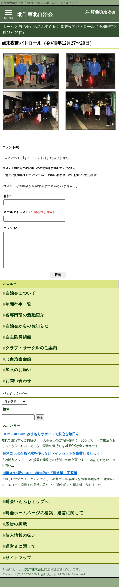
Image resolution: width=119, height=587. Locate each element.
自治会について (20, 302)
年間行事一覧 (18, 313)
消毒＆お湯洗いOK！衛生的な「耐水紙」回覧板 (40, 482)
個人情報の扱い (20, 544)
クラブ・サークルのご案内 (31, 357)
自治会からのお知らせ (37, 26)
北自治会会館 (18, 368)
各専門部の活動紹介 (24, 324)
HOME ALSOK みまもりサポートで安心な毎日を (41, 443)
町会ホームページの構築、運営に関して (44, 522)
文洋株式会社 (34, 578)
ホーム (8, 26)
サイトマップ (18, 567)
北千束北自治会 (35, 14)
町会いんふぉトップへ (27, 511)
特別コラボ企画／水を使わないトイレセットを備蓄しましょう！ (53, 463)
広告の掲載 (16, 533)
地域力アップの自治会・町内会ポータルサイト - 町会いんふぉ (99, 14)
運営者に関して (20, 555)
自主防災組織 (18, 346)
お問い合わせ (18, 390)
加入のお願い (18, 379)
